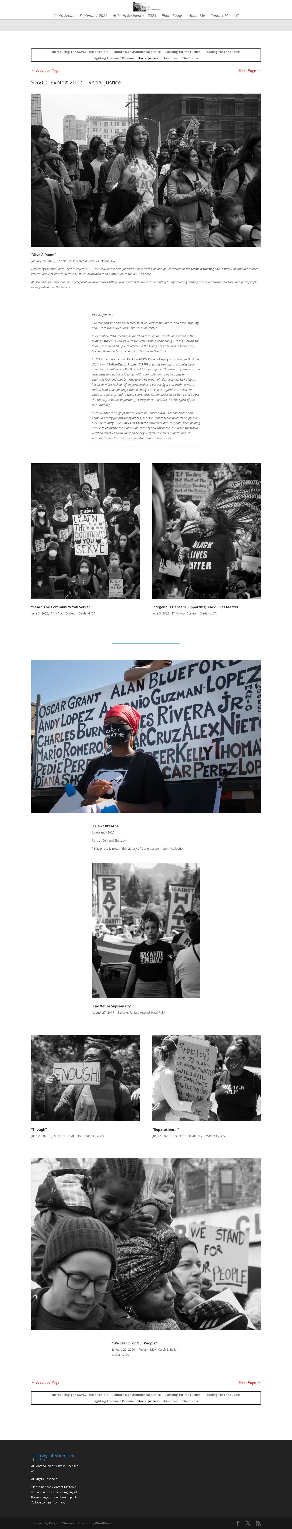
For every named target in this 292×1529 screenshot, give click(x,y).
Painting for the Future (182, 51)
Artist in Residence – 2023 (134, 16)
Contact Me (220, 16)
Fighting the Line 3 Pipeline (114, 58)
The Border (190, 58)
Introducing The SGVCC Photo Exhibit (80, 51)
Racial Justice (148, 58)
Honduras (170, 58)
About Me (197, 16)
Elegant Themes (61, 1523)
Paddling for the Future (222, 51)
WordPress (103, 1523)
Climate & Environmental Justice (136, 51)
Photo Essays (172, 16)
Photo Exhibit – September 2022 (80, 16)
